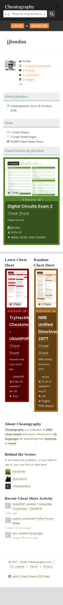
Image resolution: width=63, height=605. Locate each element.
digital (14, 237)
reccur (45, 376)
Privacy (48, 566)
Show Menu (57, 5)
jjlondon (15, 227)
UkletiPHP (18, 376)
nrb (44, 396)
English (46, 400)
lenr (14, 533)
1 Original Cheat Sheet (37, 66)
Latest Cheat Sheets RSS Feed (29, 576)
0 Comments (31, 75)
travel (12, 443)
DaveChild (18, 471)
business (51, 438)
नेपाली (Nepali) (46, 405)
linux (15, 396)
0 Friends (29, 70)
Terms (34, 566)
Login (17, 26)
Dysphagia (36, 533)
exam (32, 237)
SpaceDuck (19, 478)
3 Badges (29, 79)
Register (39, 26)
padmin (17, 518)
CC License (17, 566)
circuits (23, 237)
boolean (41, 237)
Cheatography (14, 429)
